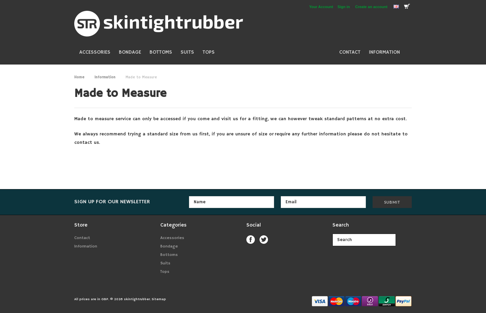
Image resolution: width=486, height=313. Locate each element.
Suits (187, 52)
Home (79, 77)
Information (104, 77)
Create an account (371, 7)
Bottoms (161, 52)
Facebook (250, 239)
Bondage (130, 52)
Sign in (344, 7)
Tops (208, 52)
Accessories (94, 52)
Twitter (264, 239)
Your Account (321, 7)
